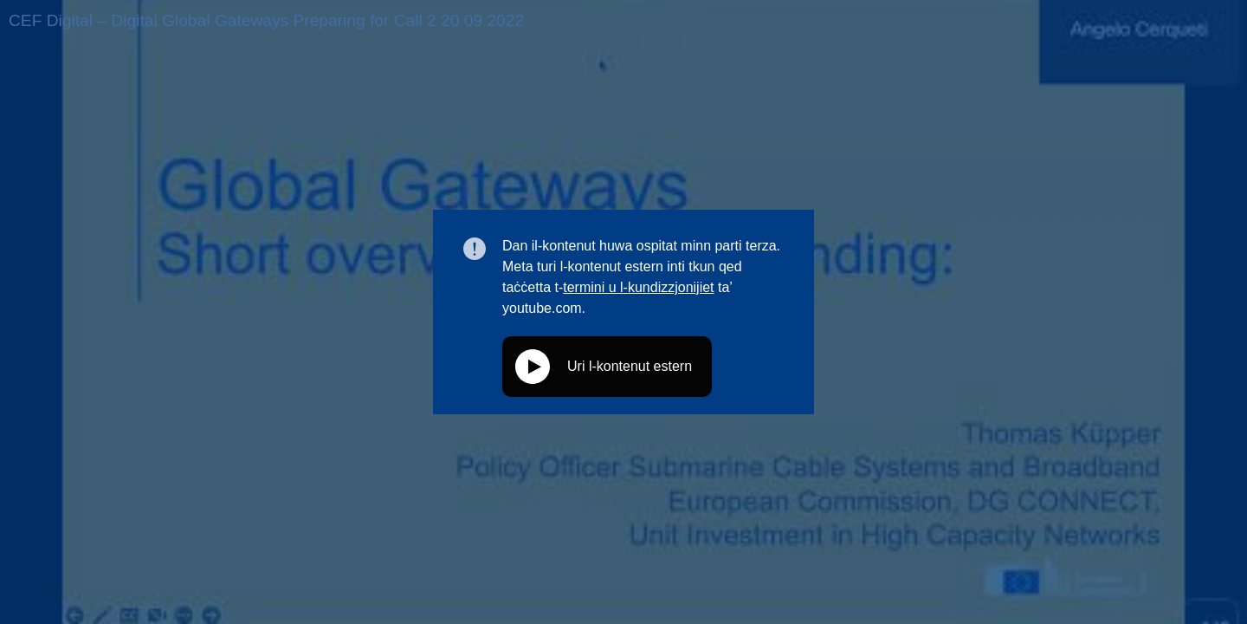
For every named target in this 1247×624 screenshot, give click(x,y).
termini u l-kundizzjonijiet (638, 287)
